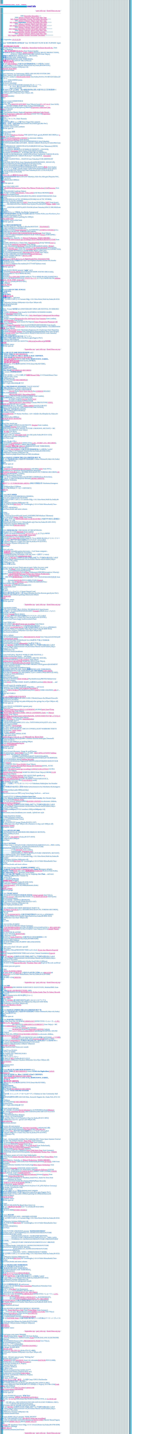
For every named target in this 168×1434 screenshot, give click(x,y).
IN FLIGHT (12, 330)
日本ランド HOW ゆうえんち (13, 259)
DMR (54, 204)
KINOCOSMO (9, 709)
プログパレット (31, 278)
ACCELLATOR (38, 1039)
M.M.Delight (16, 725)
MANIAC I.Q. (22, 582)
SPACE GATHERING (27, 709)
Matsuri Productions (37, 188)
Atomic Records (18, 1149)
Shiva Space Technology (41, 1165)
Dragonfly (26, 1147)
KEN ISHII (19, 753)
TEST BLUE (28, 391)
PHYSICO (5, 1324)
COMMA (16, 575)
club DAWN (14, 837)
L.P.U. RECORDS (49, 443)
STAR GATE (20, 327)
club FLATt (11, 1276)
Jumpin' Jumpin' (7, 888)
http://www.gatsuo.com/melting (12, 1389)
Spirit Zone (45, 709)
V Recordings (26, 402)
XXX (9, 682)
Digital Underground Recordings (48, 315)
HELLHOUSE (5, 780)
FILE (37, 243)
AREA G (22, 446)
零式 (45, 167)
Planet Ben (28, 1157)
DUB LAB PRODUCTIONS (17, 990)
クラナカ (10, 247)
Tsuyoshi (6, 238)
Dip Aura (11, 716)
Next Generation (26, 1286)
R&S (7, 401)
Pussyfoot (31, 243)
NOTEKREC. (14, 249)
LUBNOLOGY (17, 443)
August (16, 19)
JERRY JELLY (15, 1421)
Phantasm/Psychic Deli (23, 319)
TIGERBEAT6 (31, 249)
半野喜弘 (7, 553)
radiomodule (23, 643)
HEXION (20, 532)
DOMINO (7, 1360)
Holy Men (32, 315)
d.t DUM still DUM (40, 247)
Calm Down (44, 112)
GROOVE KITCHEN (8, 69)
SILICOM (35, 239)
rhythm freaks (37, 992)
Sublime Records (27, 759)
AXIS (41, 469)
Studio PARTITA (16, 937)
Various (5, 1425)
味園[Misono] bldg (33, 375)
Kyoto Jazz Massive (45, 950)
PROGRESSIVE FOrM (47, 239)
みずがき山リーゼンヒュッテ (13, 737)
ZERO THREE (28, 52)
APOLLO (41, 753)
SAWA (34, 769)
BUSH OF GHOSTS (11, 362)
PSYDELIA (17, 572)
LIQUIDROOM (7, 414)
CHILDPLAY (40, 1129)
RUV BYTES (9, 359)
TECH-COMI (38, 1420)
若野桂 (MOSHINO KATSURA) (26, 1397)
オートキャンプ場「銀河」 (12, 1379)
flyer (4, 887)
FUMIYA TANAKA (47, 230)
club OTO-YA (15, 1350)
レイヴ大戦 (55, 1037)
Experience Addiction (38, 107)
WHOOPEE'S (15, 1040)
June (44, 17)
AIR (54, 690)
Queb (44, 713)
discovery (4, 791)
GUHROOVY (39, 1024)
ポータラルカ (45, 104)
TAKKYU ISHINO (10, 469)
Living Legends (37, 895)
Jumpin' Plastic (53, 929)
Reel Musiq (27, 766)
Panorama (17, 188)
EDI (15, 658)
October (29, 19)
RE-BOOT (14, 233)
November (27, 16)
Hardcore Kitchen (17, 135)
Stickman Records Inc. (45, 48)
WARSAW (38, 871)
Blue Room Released (18, 1142)
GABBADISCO (28, 1024)
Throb (3, 598)
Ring (13, 569)
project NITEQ (18, 1184)
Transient (42, 319)
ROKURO (7, 596)
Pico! (18, 140)
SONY (47, 753)
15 (15, 39)
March (33, 17)
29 (19, 39)
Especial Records (20, 963)
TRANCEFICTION (23, 77)
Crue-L (52, 243)
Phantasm (51, 322)
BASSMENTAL (26, 992)
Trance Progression (40, 322)
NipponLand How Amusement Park (37, 259)
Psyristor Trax (10, 711)
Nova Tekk (27, 1141)
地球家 (2, 328)
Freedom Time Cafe (34, 963)
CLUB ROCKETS (16, 627)
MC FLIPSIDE (10, 51)
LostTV (37, 690)
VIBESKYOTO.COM (8, 140)
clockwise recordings (19, 244)
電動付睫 (15, 446)
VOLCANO (29, 193)
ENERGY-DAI (8, 658)
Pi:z (8, 540)
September (22, 19)
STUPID (6, 931)
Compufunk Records (17, 1111)
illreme (50, 246)
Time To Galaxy (24, 1362)
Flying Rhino (49, 1157)
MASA (6, 713)
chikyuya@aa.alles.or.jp (36, 341)
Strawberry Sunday (8, 825)
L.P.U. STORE (37, 443)
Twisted (20, 1144)
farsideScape (37, 233)
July (11, 19)
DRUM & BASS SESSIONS (11, 418)
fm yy (16, 872)
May (41, 17)
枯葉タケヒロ (8, 61)
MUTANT (17, 504)
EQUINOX (19, 1360)
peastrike (15, 672)
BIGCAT (18, 973)
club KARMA (12, 64)
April (37, 17)
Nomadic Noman (16, 331)
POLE (6, 1336)
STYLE (10, 138)
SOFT (25, 202)
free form (27, 1129)
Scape (20, 1336)
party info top (40, 11)
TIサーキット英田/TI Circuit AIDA (15, 175)
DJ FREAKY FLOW (11, 46)
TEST (21, 391)
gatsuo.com (30, 1387)
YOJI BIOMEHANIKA (11, 779)
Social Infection (20, 230)
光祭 (3, 181)
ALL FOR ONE (14, 277)
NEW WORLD (23, 679)
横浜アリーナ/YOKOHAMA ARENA (15, 483)
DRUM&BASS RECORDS (21, 357)
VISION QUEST (27, 1171)
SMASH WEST (19, 525)
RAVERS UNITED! (20, 138)
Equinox (46, 1174)
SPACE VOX (18, 800)
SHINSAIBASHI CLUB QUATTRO (28, 519)
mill (2, 1063)
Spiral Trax (35, 319)
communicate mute (24, 556)
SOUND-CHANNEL (30, 1128)
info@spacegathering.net (15, 743)
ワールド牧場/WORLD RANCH (14, 696)
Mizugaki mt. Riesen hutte (34, 737)
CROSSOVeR (17, 661)
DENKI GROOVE (24, 469)
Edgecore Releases (40, 1170)
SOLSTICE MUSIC (16, 1176)
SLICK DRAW (15, 272)
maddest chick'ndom (28, 1299)
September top (30, 349)
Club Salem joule (20, 435)
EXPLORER (47, 671)
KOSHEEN (8, 987)
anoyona (12, 732)
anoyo (17, 709)
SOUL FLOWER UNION (13, 971)
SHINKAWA (7, 661)
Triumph (36, 611)
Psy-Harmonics (35, 1152)
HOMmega (14, 312)
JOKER (11, 444)
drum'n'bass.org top (53, 11)
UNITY (18, 1299)
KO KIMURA (37, 766)
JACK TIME (11, 280)
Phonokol (9, 314)
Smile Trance (16, 730)
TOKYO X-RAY (9, 1182)
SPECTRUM (47, 682)
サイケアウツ (12, 1273)
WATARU (14, 1037)
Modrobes (25, 48)
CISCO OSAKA (23, 1273)
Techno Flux (25, 188)
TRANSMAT (44, 227)
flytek (15, 871)
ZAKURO (7, 585)
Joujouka (14, 1168)
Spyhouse (21, 246)
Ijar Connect (19, 716)
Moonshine (33, 48)
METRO (13, 558)
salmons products (12, 535)
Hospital (35, 425)
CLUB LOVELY (23, 659)
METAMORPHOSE (25, 233)
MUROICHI (16, 1029)
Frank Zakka (25, 1373)
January (21, 17)
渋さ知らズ (50, 716)
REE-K (11, 713)
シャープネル (17, 1031)
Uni (46, 188)
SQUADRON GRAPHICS (28, 688)
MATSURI (18, 580)
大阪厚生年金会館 (14, 1207)
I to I (9, 281)
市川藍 (6, 431)
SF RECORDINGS (20, 354)
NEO (12, 1058)
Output (48, 204)
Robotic (8, 446)
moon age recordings (23, 239)
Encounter (14, 151)
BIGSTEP (47, 973)
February (27, 17)
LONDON (39, 391)
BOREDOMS (17, 577)
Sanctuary (4, 94)
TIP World (33, 1145)
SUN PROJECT (9, 1145)
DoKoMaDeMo (28, 716)
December (35, 16)
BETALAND (27, 255)
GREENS (17, 977)
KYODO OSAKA (20, 1210)
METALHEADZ (15, 394)
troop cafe (20, 280)
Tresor (42, 235)
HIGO (5, 716)
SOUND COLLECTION (21, 663)
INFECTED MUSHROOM (13, 1147)
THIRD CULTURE (38, 1312)
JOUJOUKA (20, 193)
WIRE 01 (4, 490)
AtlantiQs (13, 882)
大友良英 (7, 551)
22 (17, 39)
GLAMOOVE (8, 997)
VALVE (11, 391)
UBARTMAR (8, 188)
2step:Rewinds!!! (16, 869)
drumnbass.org (27, 851)
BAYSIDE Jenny (13, 1318)
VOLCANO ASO (7, 218)
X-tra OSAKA (21, 764)
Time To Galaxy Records (51, 992)
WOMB (10, 1000)
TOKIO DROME (44, 238)
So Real (13, 1289)
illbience (51, 1110)
